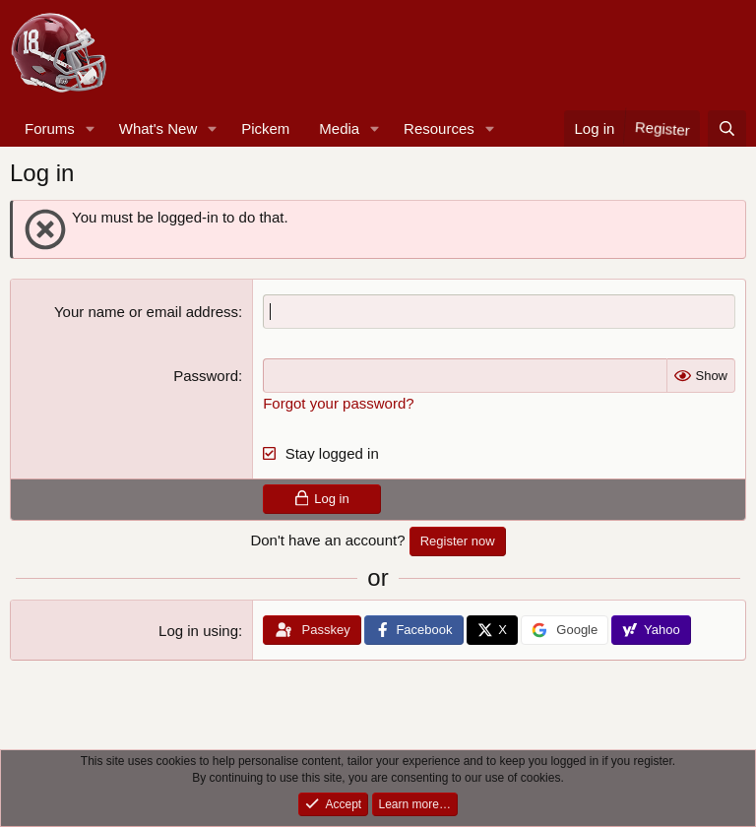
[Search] (727, 128)
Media (339, 128)
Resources (439, 128)
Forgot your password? (338, 403)
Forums (50, 128)
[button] (90, 128)
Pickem (265, 128)
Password (205, 375)
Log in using (198, 630)
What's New (158, 128)
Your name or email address (146, 311)
